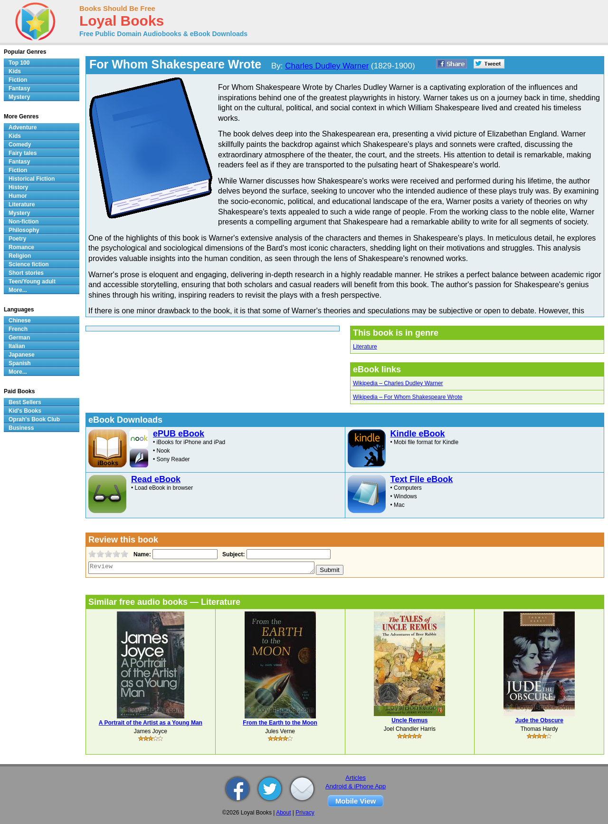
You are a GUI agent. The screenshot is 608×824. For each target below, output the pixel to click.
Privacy (304, 812)
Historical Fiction (32, 178)
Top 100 (19, 62)
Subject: (232, 554)
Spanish (20, 363)
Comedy (20, 144)
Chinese (20, 320)
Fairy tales (23, 153)
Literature (365, 346)
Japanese (22, 354)
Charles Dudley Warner (327, 65)
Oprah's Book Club (34, 419)
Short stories (26, 273)
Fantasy (19, 88)
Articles (355, 777)
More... (18, 290)
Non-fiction (23, 221)
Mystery (19, 97)
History (18, 187)
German (19, 337)
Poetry (17, 238)
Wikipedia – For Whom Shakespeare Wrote (408, 397)
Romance (21, 247)
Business (21, 428)
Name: (141, 554)
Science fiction (29, 264)
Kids (15, 71)
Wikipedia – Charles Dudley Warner (398, 383)
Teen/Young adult (32, 281)
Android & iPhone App (355, 786)
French (18, 329)
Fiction (18, 80)
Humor (18, 196)
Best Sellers (25, 402)
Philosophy (24, 230)
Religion (20, 255)
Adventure (23, 127)
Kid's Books (25, 410)
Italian (17, 346)
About (283, 812)
